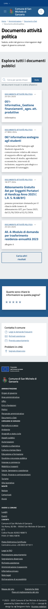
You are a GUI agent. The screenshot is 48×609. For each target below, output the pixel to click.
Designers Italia (22, 606)
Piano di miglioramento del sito (25, 592)
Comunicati (6, 494)
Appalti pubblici (8, 437)
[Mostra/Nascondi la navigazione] (5, 11)
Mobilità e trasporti (10, 466)
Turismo (5, 478)
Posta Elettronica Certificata (14, 541)
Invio (37, 79)
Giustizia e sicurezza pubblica (14, 458)
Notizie (5, 490)
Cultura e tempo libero (11, 450)
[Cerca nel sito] (41, 12)
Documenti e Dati (9, 417)
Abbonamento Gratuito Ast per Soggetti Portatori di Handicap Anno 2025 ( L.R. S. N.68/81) (22, 192)
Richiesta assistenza (10, 562)
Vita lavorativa (8, 482)
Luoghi (4, 512)
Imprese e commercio (11, 462)
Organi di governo (9, 393)
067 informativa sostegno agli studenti (22, 138)
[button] (7, 3)
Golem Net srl (20, 603)
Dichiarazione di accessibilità (14, 579)
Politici (4, 409)
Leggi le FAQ (7, 550)
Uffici (4, 401)
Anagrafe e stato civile (11, 433)
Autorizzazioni (8, 441)
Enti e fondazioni (9, 405)
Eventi (4, 516)
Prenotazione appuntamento (14, 554)
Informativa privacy (10, 571)
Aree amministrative (10, 397)
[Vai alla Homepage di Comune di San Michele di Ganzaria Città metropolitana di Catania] (22, 11)
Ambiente (6, 429)
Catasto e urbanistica (11, 445)
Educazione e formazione (12, 454)
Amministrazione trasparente (14, 566)
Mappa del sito (8, 589)
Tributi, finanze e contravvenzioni (16, 474)
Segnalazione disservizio (12, 558)
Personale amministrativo (13, 413)
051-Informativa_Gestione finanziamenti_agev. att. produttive (21, 107)
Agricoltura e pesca (10, 425)
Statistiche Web (32, 589)
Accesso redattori (38, 606)
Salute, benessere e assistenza (15, 470)
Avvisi (4, 498)
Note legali (6, 575)
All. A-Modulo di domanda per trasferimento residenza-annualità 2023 (22, 235)
